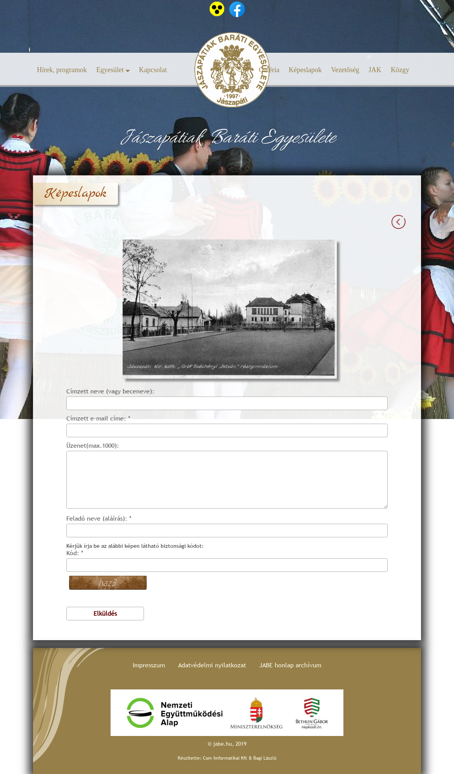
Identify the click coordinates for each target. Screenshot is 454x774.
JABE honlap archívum (290, 665)
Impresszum (149, 665)
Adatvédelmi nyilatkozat (212, 665)
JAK (375, 70)
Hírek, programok (62, 70)
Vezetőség (345, 70)
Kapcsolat (153, 70)
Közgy (400, 70)
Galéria (269, 70)
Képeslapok (305, 70)
